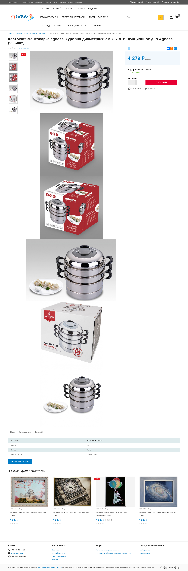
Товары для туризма (77, 26)
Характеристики (25, 432)
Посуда (69, 9)
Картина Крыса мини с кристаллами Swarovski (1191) (112, 513)
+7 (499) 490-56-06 (26, 2)
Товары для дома (87, 9)
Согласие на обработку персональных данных (113, 553)
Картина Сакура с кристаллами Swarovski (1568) (28, 513)
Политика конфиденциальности (108, 550)
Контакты (78, 2)
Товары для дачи (98, 17)
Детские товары (48, 17)
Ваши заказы (145, 553)
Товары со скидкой (50, 9)
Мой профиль (145, 550)
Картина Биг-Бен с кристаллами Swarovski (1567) (71, 513)
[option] (29, 503)
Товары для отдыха (50, 26)
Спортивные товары (73, 17)
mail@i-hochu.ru (17, 553)
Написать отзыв (23, 48)
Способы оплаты (50, 2)
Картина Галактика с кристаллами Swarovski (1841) (158, 513)
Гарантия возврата (66, 2)
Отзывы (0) (39, 432)
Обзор (12, 432)
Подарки (97, 26)
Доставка (38, 2)
